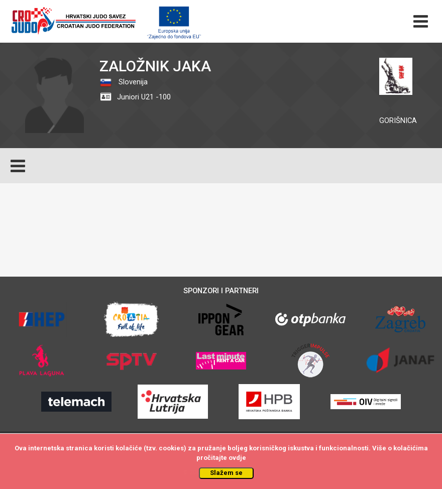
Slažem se (226, 472)
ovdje (237, 457)
